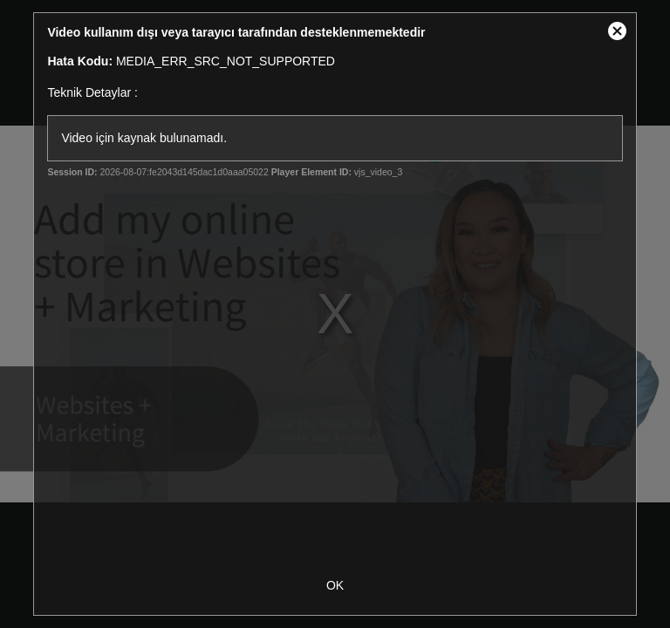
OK (335, 585)
